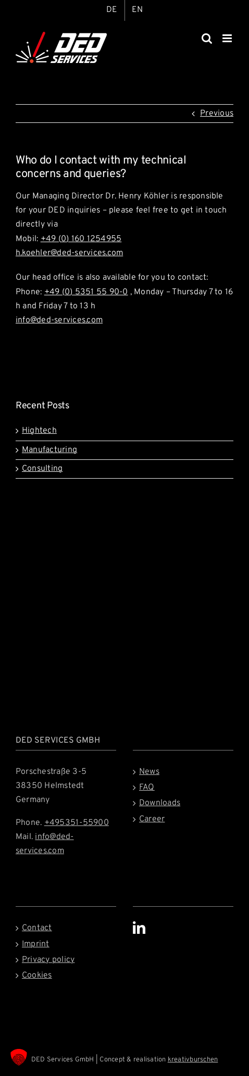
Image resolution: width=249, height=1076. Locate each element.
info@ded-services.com (59, 320)
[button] (19, 1057)
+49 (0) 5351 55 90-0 (86, 292)
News (149, 772)
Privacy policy (48, 960)
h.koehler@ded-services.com (69, 253)
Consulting (42, 469)
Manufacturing (49, 450)
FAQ (147, 787)
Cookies (37, 975)
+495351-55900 (76, 823)
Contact (37, 928)
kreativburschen (193, 1060)
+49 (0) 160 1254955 (81, 239)
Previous (216, 113)
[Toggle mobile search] (207, 38)
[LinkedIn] (139, 927)
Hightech (39, 431)
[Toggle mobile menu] (227, 38)
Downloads (159, 803)
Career (152, 819)
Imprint (35, 944)
